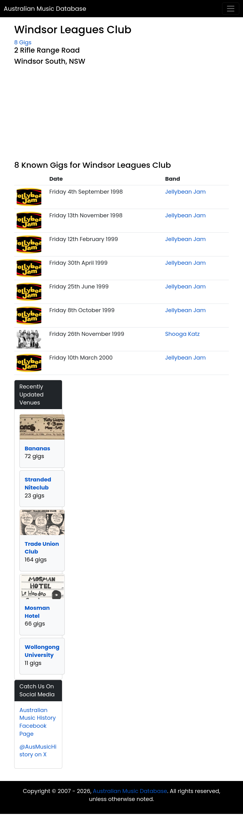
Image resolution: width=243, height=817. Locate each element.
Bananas (37, 448)
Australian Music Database (45, 8)
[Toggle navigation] (230, 8)
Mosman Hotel (37, 612)
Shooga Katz (182, 334)
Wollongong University (42, 651)
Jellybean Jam (185, 191)
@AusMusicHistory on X (37, 751)
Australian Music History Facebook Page (37, 722)
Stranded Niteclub (38, 483)
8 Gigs (22, 42)
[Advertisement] (121, 114)
